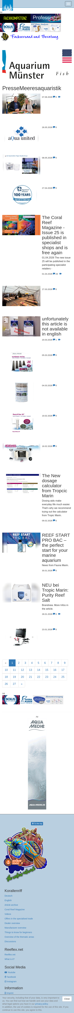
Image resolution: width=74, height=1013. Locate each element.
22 (38, 676)
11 (14, 669)
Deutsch (8, 896)
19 (14, 676)
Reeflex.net (10, 954)
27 (14, 683)
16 (54, 669)
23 (46, 676)
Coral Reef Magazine (15, 909)
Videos (8, 914)
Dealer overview (12, 923)
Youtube (10, 972)
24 (54, 676)
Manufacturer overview (15, 928)
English (8, 900)
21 (30, 676)
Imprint (9, 993)
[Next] (21, 683)
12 (22, 669)
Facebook (10, 977)
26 (6, 683)
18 (6, 676)
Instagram (10, 981)
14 (38, 669)
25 (62, 676)
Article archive (11, 905)
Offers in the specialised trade (19, 918)
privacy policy (41, 1004)
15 (46, 669)
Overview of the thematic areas (19, 937)
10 (6, 669)
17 (62, 669)
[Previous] (5, 662)
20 (22, 676)
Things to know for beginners (18, 932)
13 (30, 669)
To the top (37, 824)
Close (67, 999)
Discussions (10, 941)
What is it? (9, 959)
